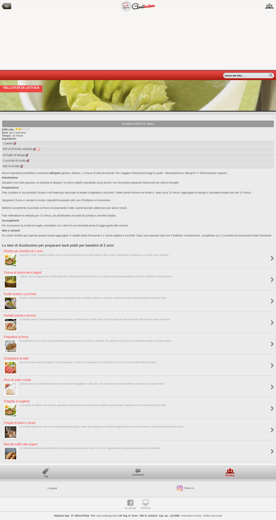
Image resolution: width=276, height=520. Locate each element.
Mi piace (229, 475)
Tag (46, 476)
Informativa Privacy (191, 515)
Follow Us (188, 488)
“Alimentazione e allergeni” (180, 173)
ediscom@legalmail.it (107, 515)
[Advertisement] (138, 41)
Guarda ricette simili (138, 123)
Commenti (138, 474)
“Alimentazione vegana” (213, 173)
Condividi (52, 488)
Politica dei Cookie (212, 515)
